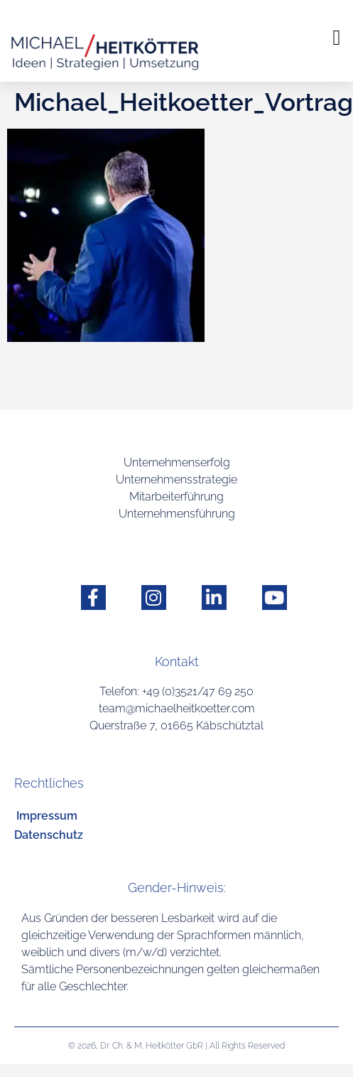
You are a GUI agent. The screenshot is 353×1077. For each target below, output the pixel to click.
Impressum (46, 816)
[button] (336, 37)
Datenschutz (48, 835)
